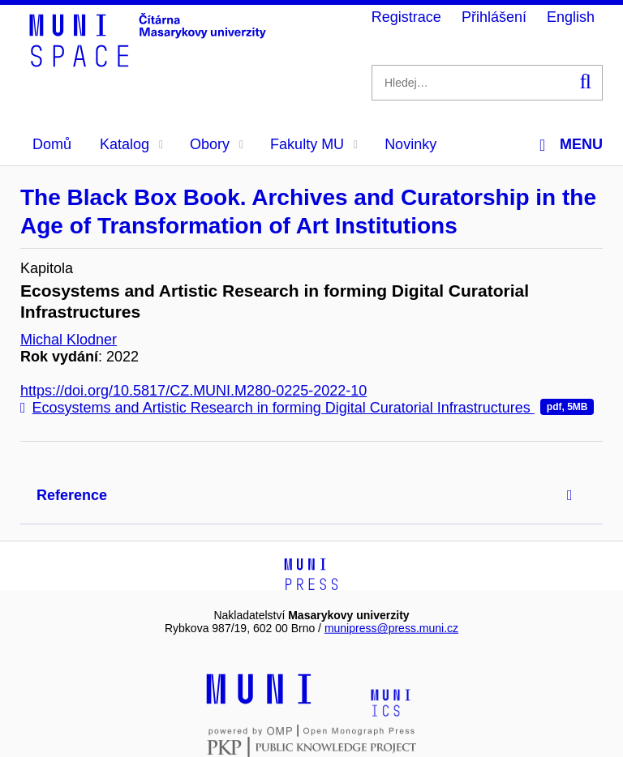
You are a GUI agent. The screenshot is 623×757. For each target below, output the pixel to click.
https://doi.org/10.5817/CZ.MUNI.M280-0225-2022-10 (193, 391)
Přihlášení (494, 17)
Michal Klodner (68, 339)
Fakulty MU (314, 144)
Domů (51, 144)
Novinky (410, 144)
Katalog (131, 144)
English (571, 17)
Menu (571, 144)
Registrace (406, 17)
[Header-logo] (150, 61)
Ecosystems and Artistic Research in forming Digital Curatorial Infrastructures (307, 408)
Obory (216, 144)
